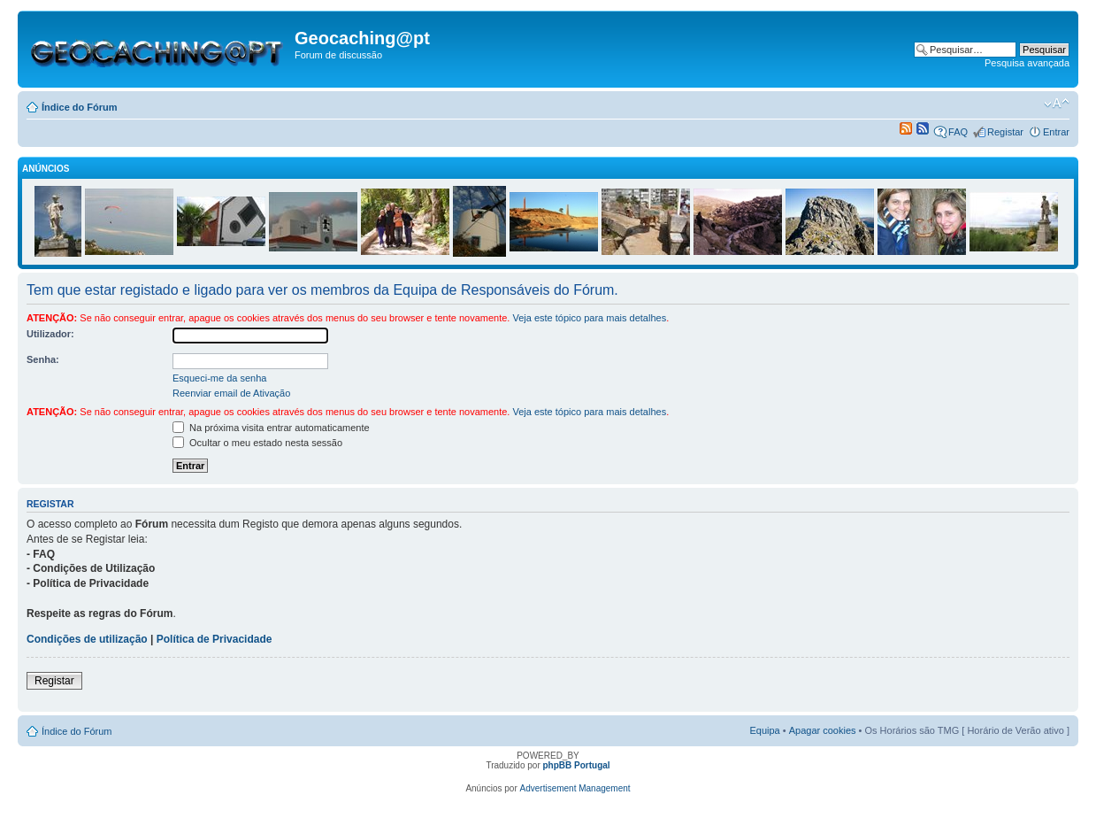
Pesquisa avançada (1027, 63)
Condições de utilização (87, 639)
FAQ (958, 132)
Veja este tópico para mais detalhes (589, 318)
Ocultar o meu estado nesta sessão (257, 442)
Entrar (1056, 132)
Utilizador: (50, 333)
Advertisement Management (575, 788)
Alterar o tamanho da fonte (1056, 104)
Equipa (764, 730)
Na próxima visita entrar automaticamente (271, 427)
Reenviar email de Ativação (231, 393)
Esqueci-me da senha (219, 378)
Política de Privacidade (214, 639)
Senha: (43, 359)
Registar (1005, 132)
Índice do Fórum (80, 107)
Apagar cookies (822, 730)
